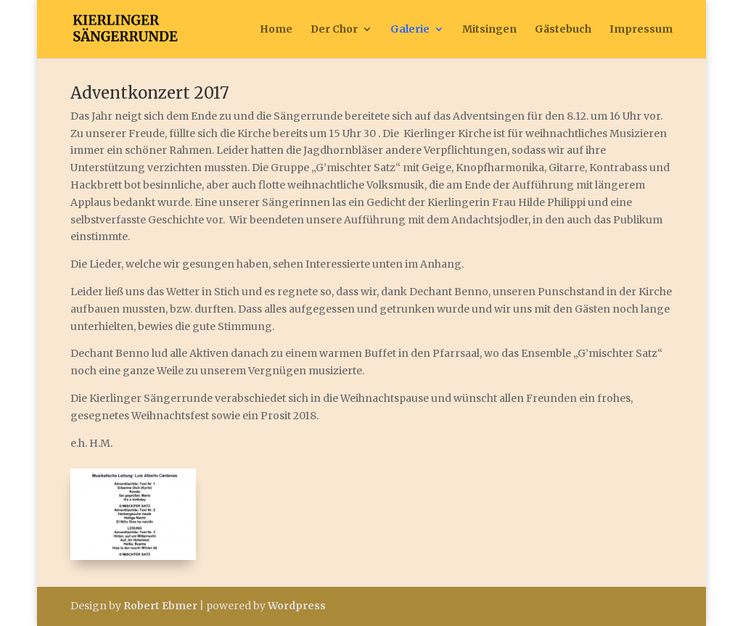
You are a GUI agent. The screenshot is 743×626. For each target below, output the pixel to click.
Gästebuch (563, 30)
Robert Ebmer (160, 605)
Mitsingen (489, 30)
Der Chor (334, 30)
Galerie (410, 30)
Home (276, 30)
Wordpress (297, 605)
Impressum (641, 30)
